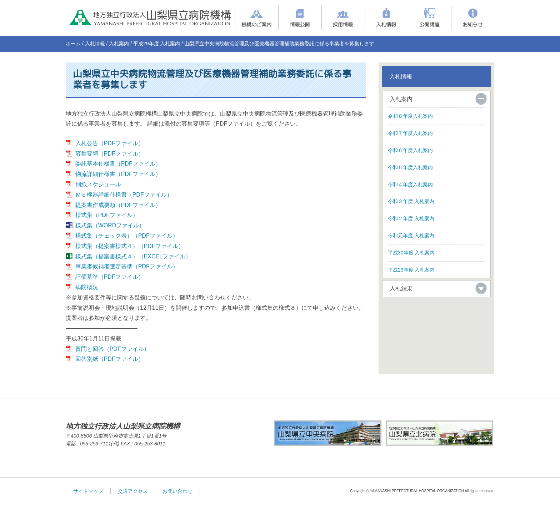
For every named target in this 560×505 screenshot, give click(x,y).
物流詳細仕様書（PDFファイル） (118, 174)
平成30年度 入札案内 (411, 253)
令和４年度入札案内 (410, 184)
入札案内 (119, 43)
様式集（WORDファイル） (110, 225)
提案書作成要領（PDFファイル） (118, 205)
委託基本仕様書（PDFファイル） (118, 164)
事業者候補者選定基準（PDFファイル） (126, 266)
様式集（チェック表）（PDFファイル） (126, 236)
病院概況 (86, 287)
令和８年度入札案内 (410, 116)
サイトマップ (88, 491)
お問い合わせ (177, 491)
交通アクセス (133, 491)
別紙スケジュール (98, 184)
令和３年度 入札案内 (411, 201)
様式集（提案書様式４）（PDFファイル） (129, 246)
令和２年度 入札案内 (411, 218)
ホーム (73, 43)
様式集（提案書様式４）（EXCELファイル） (133, 256)
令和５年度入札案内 (410, 167)
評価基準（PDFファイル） (109, 277)
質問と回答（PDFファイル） (112, 349)
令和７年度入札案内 (410, 133)
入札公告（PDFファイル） (109, 143)
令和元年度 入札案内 (411, 235)
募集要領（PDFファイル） (109, 154)
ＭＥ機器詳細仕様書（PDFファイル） (123, 195)
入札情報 (95, 43)
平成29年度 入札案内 (156, 43)
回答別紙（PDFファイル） (109, 359)
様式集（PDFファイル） (106, 215)
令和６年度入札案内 (410, 150)
